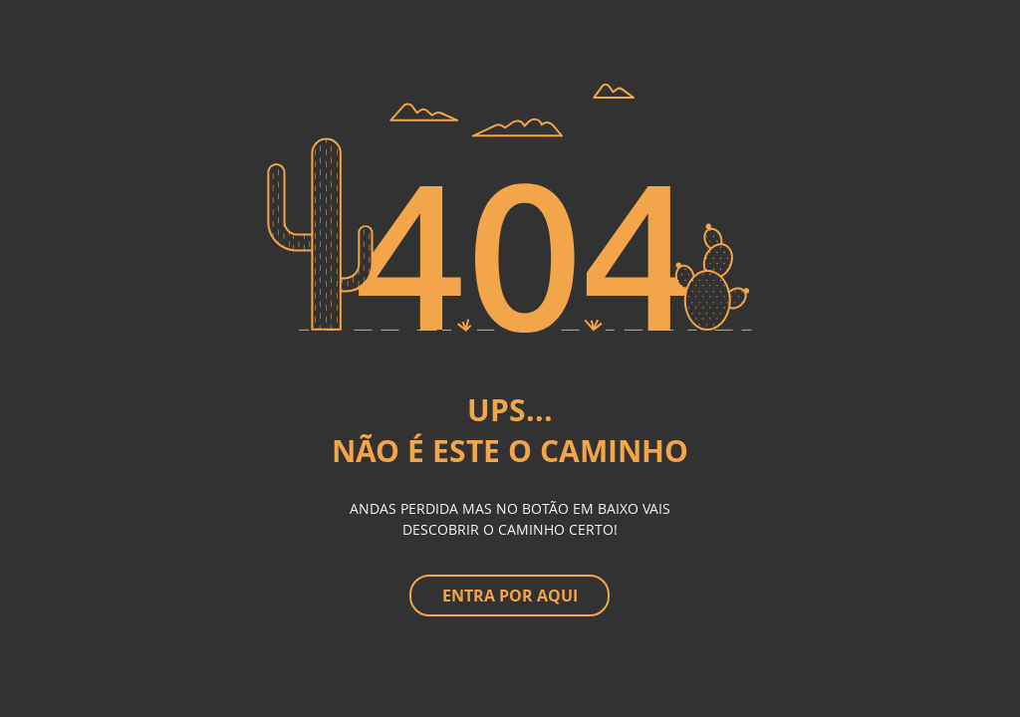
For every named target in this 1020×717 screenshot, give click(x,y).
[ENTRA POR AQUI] (509, 595)
